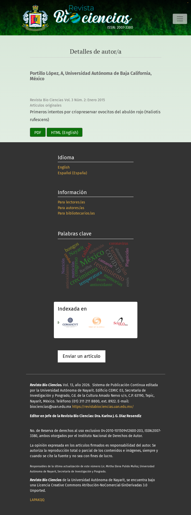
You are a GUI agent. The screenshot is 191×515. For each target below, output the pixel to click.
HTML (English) (64, 132)
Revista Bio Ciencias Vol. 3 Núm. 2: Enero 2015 (67, 100)
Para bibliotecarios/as (76, 213)
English (64, 167)
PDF (37, 132)
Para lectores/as (71, 202)
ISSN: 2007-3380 (120, 27)
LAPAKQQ (37, 500)
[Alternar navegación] (180, 19)
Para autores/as (71, 208)
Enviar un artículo (82, 356)
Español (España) (72, 173)
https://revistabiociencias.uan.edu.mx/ (103, 407)
